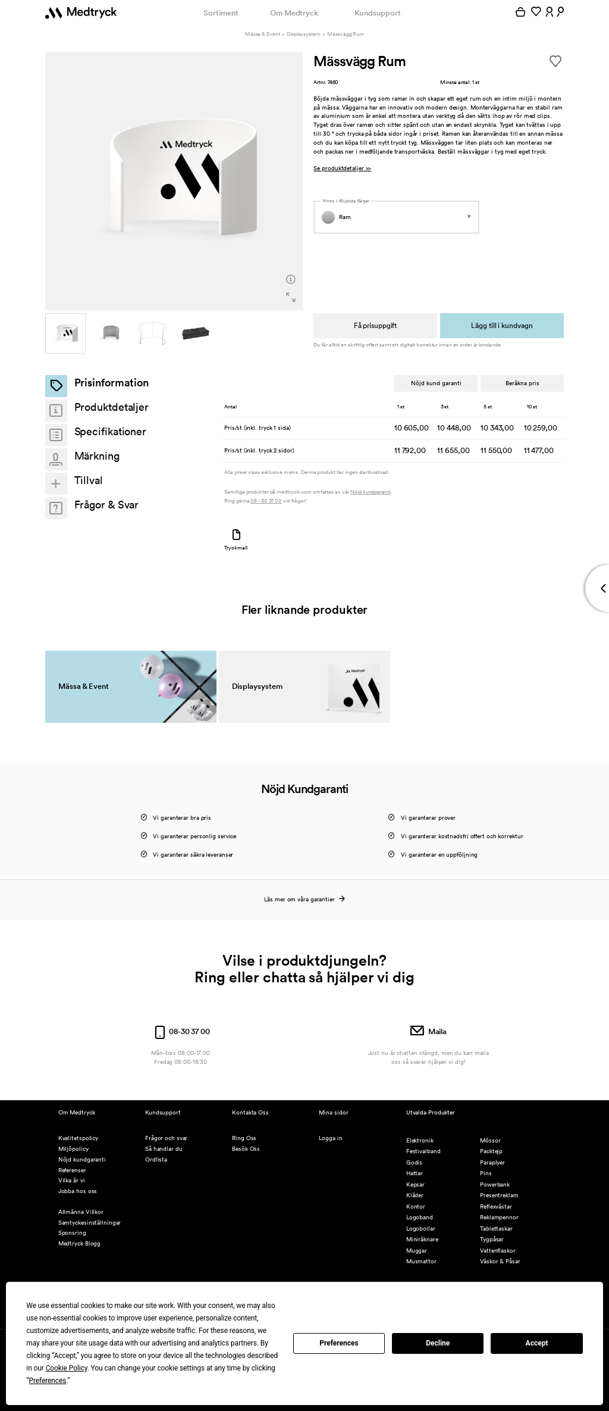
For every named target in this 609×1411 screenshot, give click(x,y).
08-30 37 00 (180, 1031)
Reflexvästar (496, 1206)
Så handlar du (164, 1148)
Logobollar (420, 1228)
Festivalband (423, 1151)
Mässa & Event (262, 34)
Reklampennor (499, 1217)
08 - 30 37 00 (266, 501)
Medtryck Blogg (79, 1243)
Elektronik (420, 1140)
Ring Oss (244, 1138)
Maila (428, 1031)
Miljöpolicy (73, 1148)
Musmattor (421, 1261)
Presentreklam (499, 1195)
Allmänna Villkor (80, 1211)
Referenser (72, 1170)
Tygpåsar (492, 1239)
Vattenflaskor (498, 1250)
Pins (486, 1173)
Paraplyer (492, 1162)
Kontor (415, 1206)
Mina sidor (333, 1112)
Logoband (419, 1217)
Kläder (414, 1195)
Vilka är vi (71, 1180)
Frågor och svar (166, 1138)
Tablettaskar (496, 1228)
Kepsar (415, 1184)
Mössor (490, 1140)
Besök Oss (246, 1148)
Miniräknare (422, 1239)
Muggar (416, 1250)
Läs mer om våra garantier (304, 899)
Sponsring (72, 1232)
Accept (537, 1343)
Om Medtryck (294, 13)
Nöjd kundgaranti (370, 492)
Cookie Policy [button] (66, 1368)
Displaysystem (304, 34)
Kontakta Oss (250, 1112)
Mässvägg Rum (345, 34)
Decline (438, 1343)
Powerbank (495, 1184)
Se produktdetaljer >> (342, 168)
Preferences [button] (47, 1380)
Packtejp (491, 1151)
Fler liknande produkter (304, 610)
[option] (174, 181)
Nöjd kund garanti (435, 382)
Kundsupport (377, 13)
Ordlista (156, 1159)
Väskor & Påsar (500, 1261)
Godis (414, 1162)
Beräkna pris (522, 382)
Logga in (330, 1138)
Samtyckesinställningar (89, 1222)
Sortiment (220, 13)
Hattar (414, 1173)
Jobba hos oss (78, 1191)
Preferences (339, 1343)
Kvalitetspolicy (78, 1138)
